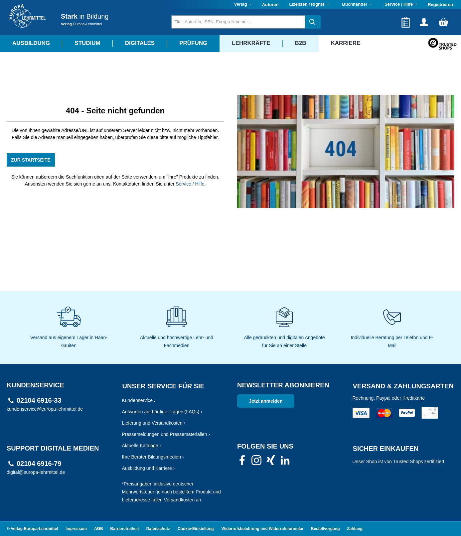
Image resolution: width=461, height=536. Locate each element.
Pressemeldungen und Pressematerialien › (166, 434)
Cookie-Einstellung (196, 528)
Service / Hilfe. (191, 184)
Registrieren (440, 4)
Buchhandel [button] (355, 4)
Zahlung (355, 528)
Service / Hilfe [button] (399, 4)
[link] (242, 462)
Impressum (76, 528)
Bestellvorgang (325, 528)
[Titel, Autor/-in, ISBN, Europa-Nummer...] (238, 22)
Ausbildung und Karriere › (148, 468)
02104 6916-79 (39, 463)
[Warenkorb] (443, 22)
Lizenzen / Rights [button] (307, 4)
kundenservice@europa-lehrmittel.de (45, 409)
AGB (98, 528)
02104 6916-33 (39, 400)
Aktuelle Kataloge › (141, 445)
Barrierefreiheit (124, 528)
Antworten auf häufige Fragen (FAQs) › (162, 411)
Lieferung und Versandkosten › (154, 423)
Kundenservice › (139, 400)
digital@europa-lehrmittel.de (36, 472)
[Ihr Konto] (423, 22)
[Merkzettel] (405, 22)
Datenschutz (158, 528)
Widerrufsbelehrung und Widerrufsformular (263, 528)
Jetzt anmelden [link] (265, 401)
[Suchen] (313, 22)
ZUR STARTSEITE (31, 160)
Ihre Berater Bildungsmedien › (153, 457)
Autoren (270, 4)
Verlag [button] (241, 4)
